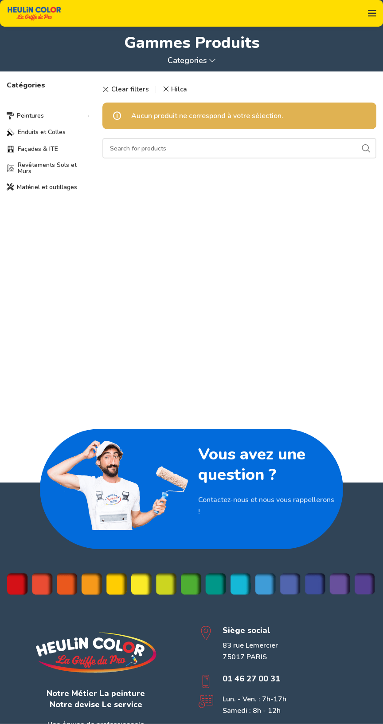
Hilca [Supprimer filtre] (179, 89)
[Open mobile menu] (372, 13)
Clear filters (130, 89)
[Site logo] (34, 13)
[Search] (239, 148)
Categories (187, 61)
